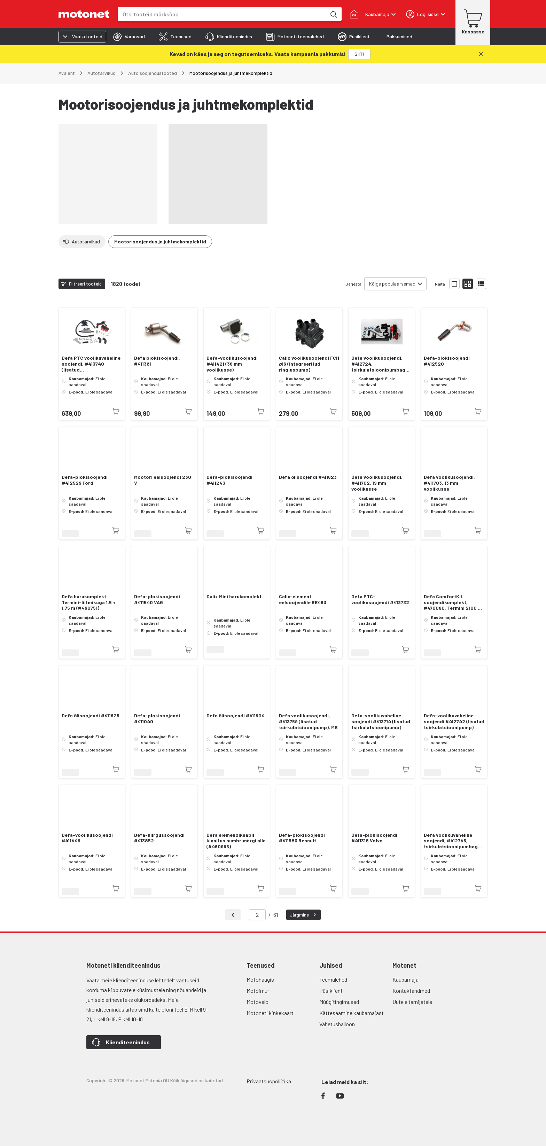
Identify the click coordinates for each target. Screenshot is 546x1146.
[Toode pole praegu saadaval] (116, 411)
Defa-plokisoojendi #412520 (447, 361)
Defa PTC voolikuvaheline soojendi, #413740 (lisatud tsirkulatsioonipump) (91, 364)
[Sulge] (481, 54)
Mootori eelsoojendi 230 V (162, 480)
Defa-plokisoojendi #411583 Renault (302, 838)
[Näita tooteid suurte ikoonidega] (454, 284)
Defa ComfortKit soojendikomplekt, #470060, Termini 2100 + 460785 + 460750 (452, 602)
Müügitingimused (339, 1001)
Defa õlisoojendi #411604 (235, 715)
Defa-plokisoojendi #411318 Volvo (374, 838)
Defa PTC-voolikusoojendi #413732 (380, 599)
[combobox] (222, 14)
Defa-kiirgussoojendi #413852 (159, 838)
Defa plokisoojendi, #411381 (157, 361)
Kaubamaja (405, 979)
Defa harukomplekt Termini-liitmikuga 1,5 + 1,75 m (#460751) (89, 602)
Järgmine (304, 915)
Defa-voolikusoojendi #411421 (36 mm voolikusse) (232, 364)
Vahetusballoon (337, 1024)
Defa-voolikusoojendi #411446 (87, 838)
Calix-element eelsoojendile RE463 (302, 599)
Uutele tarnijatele (412, 1001)
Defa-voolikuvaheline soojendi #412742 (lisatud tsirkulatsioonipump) (454, 721)
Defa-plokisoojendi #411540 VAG (157, 599)
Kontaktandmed (411, 990)
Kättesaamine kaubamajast (351, 1012)
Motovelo (257, 1001)
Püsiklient (331, 990)
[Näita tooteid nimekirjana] (481, 284)
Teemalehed (333, 979)
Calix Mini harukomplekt (234, 596)
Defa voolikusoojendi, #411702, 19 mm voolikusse (377, 483)
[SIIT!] (359, 54)
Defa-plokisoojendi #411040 (157, 718)
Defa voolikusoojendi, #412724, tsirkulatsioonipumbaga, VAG (380, 364)
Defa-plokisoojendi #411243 (229, 480)
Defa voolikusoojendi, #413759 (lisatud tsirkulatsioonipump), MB (308, 721)
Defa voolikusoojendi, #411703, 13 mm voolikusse (449, 483)
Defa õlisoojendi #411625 (90, 715)
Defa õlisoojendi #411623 (308, 477)
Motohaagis (260, 979)
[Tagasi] (233, 914)
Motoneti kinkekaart (270, 1012)
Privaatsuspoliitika (269, 1081)
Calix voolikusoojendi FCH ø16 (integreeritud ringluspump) (309, 364)
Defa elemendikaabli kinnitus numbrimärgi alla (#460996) (236, 841)
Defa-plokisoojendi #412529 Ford (85, 480)
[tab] (129, 36)
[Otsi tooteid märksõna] (333, 14)
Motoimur (258, 990)
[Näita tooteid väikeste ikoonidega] (467, 284)
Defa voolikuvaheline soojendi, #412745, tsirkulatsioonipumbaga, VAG (453, 841)
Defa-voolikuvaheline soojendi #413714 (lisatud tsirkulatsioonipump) (380, 721)
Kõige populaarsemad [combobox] (392, 284)
